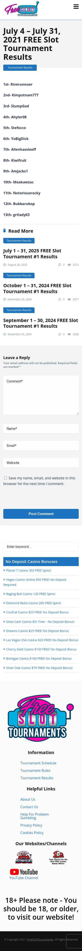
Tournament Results (20, 67)
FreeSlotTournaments (40, 939)
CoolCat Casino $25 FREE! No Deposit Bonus (37, 612)
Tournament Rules (35, 770)
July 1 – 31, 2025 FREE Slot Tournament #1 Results (32, 253)
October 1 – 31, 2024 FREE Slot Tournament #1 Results (37, 288)
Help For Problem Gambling (34, 816)
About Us (27, 799)
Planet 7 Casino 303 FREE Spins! (28, 570)
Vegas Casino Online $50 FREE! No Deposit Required (34, 582)
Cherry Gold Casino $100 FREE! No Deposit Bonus (41, 649)
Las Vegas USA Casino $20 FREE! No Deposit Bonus (42, 640)
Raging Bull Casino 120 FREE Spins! (30, 594)
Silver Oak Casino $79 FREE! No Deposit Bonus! (39, 668)
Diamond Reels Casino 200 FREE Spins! (33, 603)
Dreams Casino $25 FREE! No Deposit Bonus (37, 631)
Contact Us (29, 806)
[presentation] (36, 500)
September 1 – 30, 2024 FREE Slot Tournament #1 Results (40, 323)
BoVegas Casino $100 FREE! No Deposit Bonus (39, 658)
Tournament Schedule (38, 763)
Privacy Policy (31, 825)
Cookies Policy (32, 832)
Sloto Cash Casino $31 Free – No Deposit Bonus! (40, 622)
